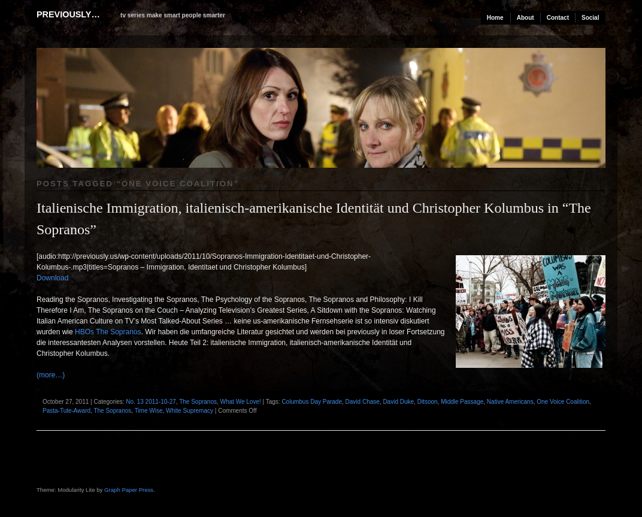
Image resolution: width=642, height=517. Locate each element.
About (525, 17)
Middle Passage (462, 401)
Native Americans (510, 401)
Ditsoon (427, 401)
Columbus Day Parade (311, 401)
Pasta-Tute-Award (66, 410)
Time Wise (149, 410)
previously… (68, 14)
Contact (558, 17)
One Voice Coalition (563, 401)
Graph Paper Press (128, 489)
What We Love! (240, 401)
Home (495, 17)
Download (52, 278)
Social (590, 17)
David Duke (398, 401)
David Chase (363, 401)
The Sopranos (198, 401)
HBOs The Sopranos (107, 332)
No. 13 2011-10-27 (150, 401)
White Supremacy (189, 410)
